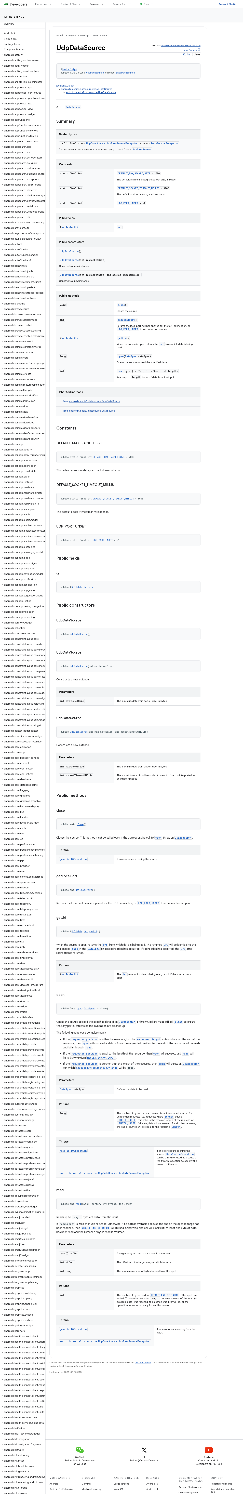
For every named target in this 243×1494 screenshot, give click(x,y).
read (120, 371)
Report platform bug (221, 1483)
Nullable (67, 227)
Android (53, 1483)
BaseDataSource (125, 72)
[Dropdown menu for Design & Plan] (81, 4)
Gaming (86, 1483)
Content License (143, 1362)
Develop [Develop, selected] (95, 4)
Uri (76, 227)
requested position (84, 1039)
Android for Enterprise (61, 1489)
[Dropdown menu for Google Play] (131, 4)
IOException (183, 837)
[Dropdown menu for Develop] (104, 4)
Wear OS (119, 1489)
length (169, 1116)
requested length (148, 1039)
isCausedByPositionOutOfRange (96, 1067)
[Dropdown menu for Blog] (153, 4)
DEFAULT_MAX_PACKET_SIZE (134, 173)
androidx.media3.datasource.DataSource (92, 410)
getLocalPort (126, 319)
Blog (146, 4)
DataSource (73, 107)
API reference (14, 16)
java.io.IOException (73, 859)
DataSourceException (165, 143)
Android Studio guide (190, 1487)
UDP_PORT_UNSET (128, 203)
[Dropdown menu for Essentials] (52, 4)
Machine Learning (91, 1489)
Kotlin (186, 54)
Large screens (121, 1483)
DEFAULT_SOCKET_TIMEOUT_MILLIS (138, 188)
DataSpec (131, 356)
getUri (122, 338)
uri (120, 227)
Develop (84, 35)
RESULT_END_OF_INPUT (101, 1057)
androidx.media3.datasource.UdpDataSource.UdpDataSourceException (105, 1173)
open (121, 356)
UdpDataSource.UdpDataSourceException (112, 143)
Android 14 (152, 1489)
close (121, 305)
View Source (190, 50)
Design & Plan (68, 4)
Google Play (120, 4)
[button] (22, 55)
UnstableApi (69, 69)
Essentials (41, 4)
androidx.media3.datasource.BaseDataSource (86, 89)
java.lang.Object (65, 85)
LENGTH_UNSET (127, 1120)
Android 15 (152, 1483)
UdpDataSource (95, 72)
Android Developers (66, 35)
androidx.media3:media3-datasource (180, 45)
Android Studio (227, 4)
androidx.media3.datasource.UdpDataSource (91, 92)
